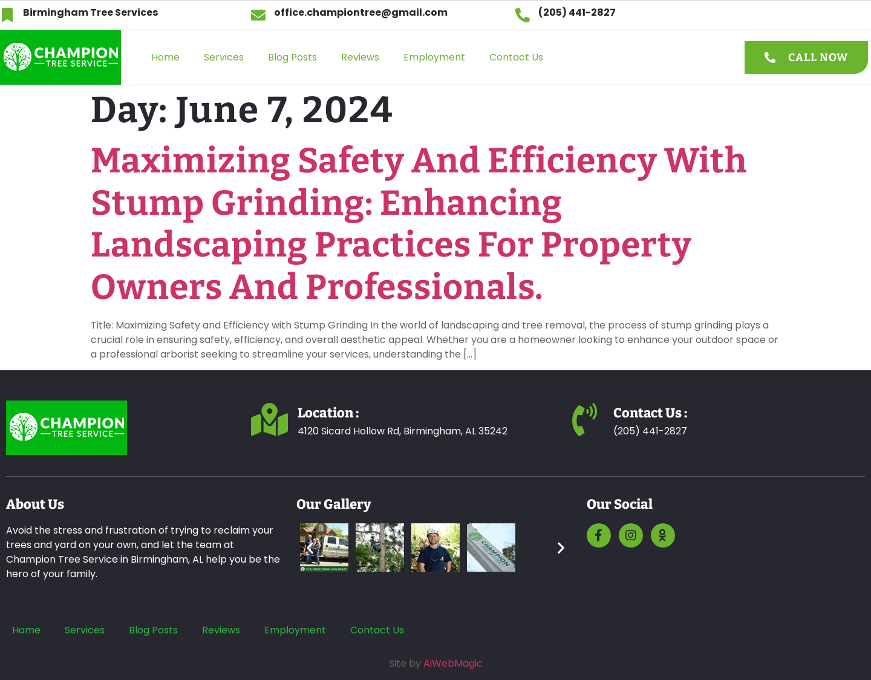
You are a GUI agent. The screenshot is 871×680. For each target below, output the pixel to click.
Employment (434, 57)
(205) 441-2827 (577, 12)
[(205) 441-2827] (522, 15)
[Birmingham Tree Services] (7, 15)
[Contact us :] (584, 419)
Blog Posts (292, 57)
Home (165, 57)
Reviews (360, 57)
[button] (310, 547)
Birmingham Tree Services (90, 12)
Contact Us (516, 57)
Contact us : (650, 413)
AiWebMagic (453, 663)
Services (224, 57)
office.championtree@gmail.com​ (361, 12)
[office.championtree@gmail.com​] (258, 15)
